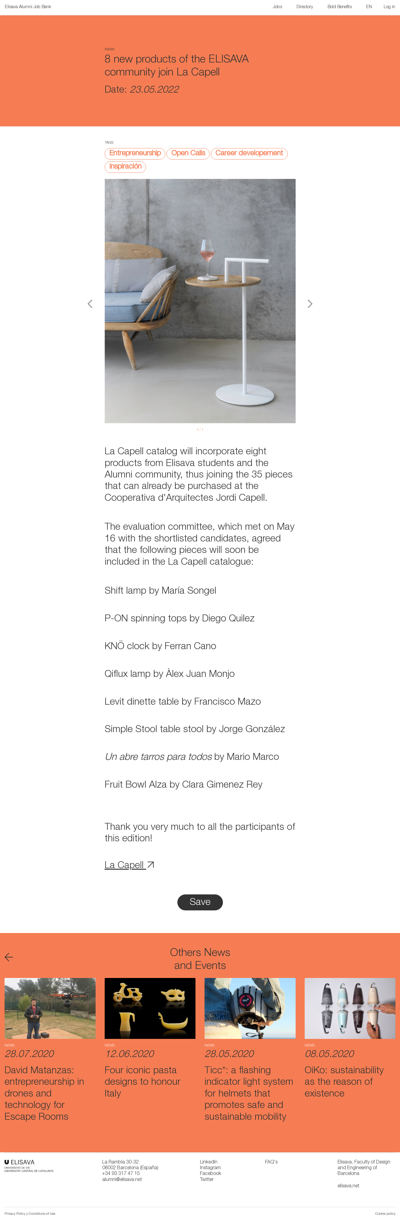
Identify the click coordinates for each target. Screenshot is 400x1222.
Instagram (210, 1168)
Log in (389, 7)
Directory (305, 7)
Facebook (210, 1174)
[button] (369, 7)
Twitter (207, 1180)
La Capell (130, 866)
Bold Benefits (340, 7)
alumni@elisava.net (122, 1180)
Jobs (277, 7)
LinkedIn (208, 1162)
